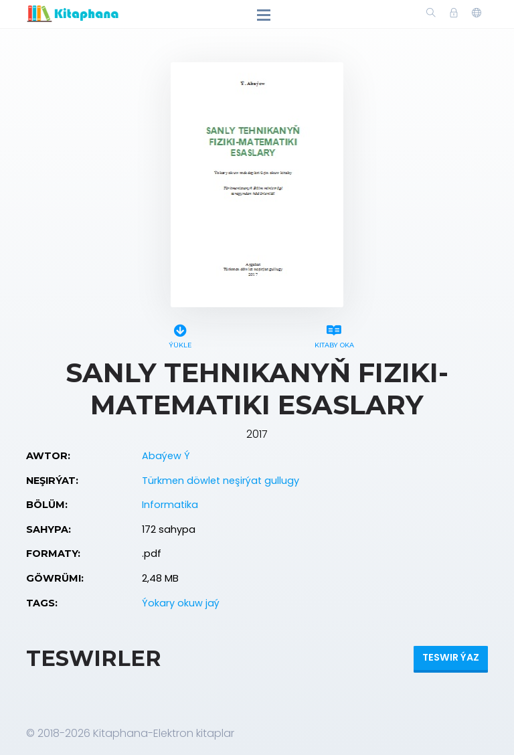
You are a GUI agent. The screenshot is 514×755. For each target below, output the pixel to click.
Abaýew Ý (166, 456)
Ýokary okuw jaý (181, 603)
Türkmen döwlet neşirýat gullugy (220, 480)
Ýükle (180, 334)
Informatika (170, 504)
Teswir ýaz (450, 657)
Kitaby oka (334, 334)
